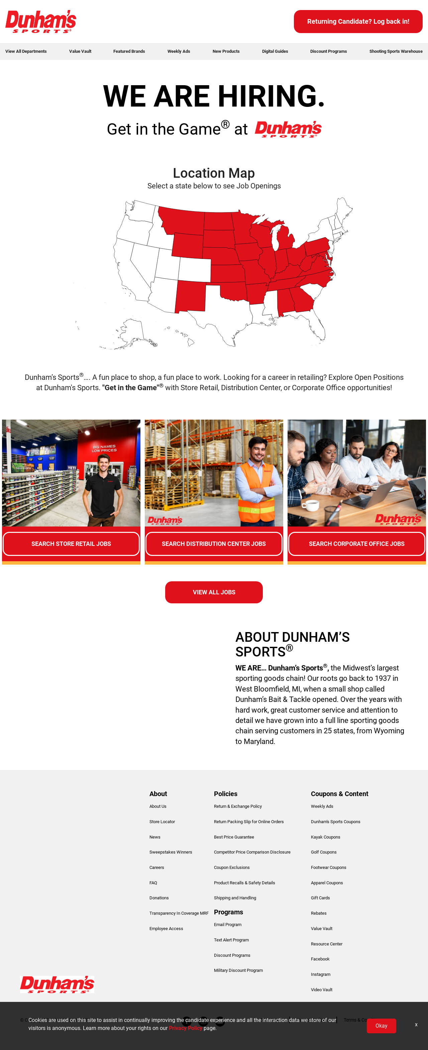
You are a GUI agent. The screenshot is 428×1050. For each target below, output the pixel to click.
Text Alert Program (231, 939)
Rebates (319, 913)
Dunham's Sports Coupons (335, 821)
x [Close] (416, 1024)
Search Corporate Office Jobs (357, 543)
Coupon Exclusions (232, 867)
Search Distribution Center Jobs (214, 543)
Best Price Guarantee (234, 837)
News (154, 837)
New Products (226, 51)
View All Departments (26, 51)
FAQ (153, 882)
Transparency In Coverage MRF (179, 913)
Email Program (227, 924)
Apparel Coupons (327, 882)
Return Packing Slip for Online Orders (249, 821)
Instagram (320, 974)
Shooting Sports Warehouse (396, 51)
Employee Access (166, 928)
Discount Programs (328, 51)
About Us (158, 806)
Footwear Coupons (328, 867)
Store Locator (162, 821)
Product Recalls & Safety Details (244, 882)
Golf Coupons (324, 852)
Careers (156, 867)
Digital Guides (275, 51)
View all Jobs (214, 592)
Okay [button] (382, 1026)
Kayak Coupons (325, 837)
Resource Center (326, 943)
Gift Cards (320, 897)
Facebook (320, 958)
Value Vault (80, 51)
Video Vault (321, 989)
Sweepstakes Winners (170, 852)
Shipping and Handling (235, 897)
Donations (159, 897)
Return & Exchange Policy (238, 806)
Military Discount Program (238, 970)
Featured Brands (129, 51)
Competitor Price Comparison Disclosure (252, 852)
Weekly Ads (179, 51)
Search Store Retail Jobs (71, 543)
